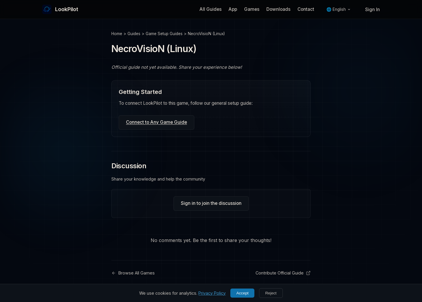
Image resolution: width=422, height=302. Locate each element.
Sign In (372, 9)
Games (251, 9)
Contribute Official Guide (283, 272)
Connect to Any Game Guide (156, 122)
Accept (242, 293)
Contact (305, 9)
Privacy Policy (212, 293)
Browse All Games (133, 272)
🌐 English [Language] (338, 9)
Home (116, 33)
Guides (133, 33)
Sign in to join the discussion (211, 203)
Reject (271, 293)
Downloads (278, 9)
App (233, 9)
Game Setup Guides (164, 33)
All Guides (211, 9)
